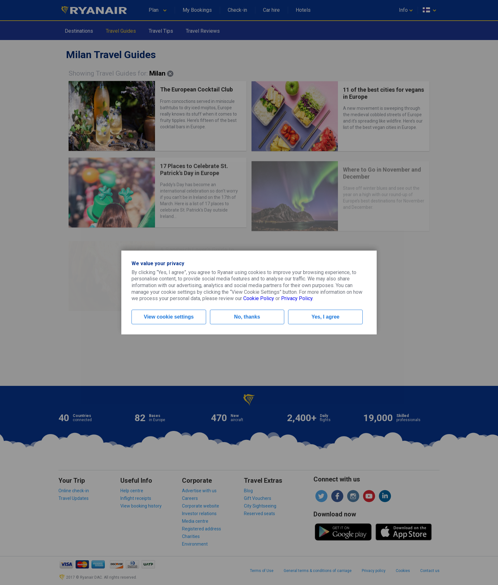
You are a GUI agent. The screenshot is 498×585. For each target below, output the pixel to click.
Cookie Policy (258, 298)
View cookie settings (169, 316)
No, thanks (247, 316)
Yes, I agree (326, 316)
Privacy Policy (297, 298)
